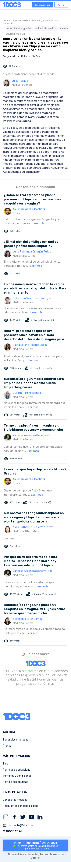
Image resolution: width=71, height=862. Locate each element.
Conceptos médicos (15, 799)
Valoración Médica (45, 28)
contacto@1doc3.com (19, 825)
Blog (5, 763)
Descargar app (42, 5)
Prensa (7, 745)
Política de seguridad (15, 782)
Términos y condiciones (17, 775)
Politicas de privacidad (16, 769)
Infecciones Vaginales (19, 28)
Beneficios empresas (15, 739)
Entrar (61, 5)
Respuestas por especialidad (20, 806)
